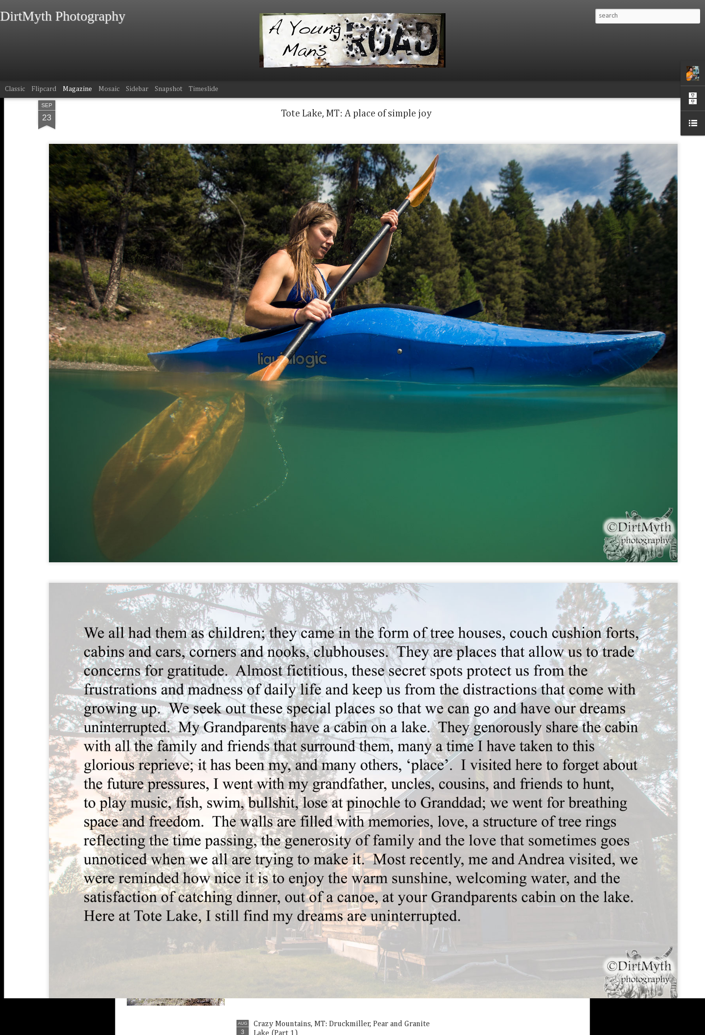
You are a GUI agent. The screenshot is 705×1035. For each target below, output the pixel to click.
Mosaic (108, 89)
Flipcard (43, 89)
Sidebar (137, 89)
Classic (15, 89)
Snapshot (168, 89)
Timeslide (203, 89)
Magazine (77, 89)
